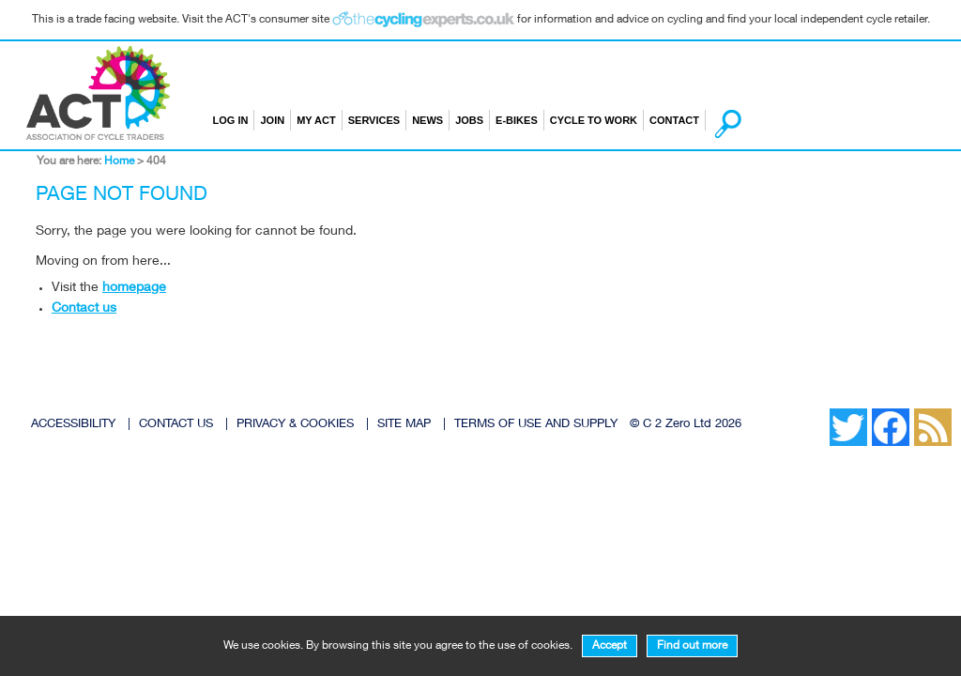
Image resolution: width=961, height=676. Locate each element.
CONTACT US (176, 425)
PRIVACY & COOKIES (295, 425)
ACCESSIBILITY (73, 425)
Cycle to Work (593, 120)
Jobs (469, 120)
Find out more (692, 646)
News (427, 120)
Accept (609, 646)
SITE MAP (404, 425)
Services (374, 120)
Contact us (84, 308)
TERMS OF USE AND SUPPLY (536, 425)
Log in (231, 120)
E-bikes (517, 120)
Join (272, 120)
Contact (674, 120)
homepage (134, 288)
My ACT (316, 120)
